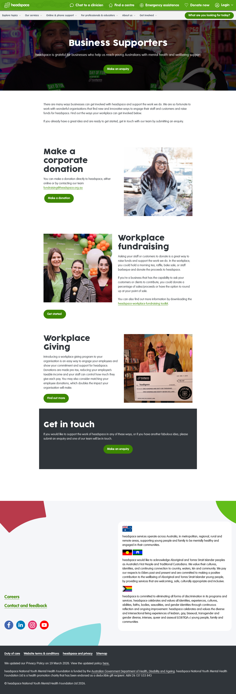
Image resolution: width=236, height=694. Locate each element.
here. (106, 663)
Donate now (197, 5)
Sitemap (101, 653)
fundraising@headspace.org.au (63, 188)
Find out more (56, 398)
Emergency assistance (159, 5)
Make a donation (59, 198)
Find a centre (121, 5)
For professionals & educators (99, 15)
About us (128, 15)
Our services (33, 15)
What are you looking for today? (209, 15)
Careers (11, 597)
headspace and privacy (78, 653)
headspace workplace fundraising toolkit (143, 303)
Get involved (148, 15)
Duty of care (12, 653)
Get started (54, 314)
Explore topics (11, 15)
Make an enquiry (118, 449)
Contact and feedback (25, 606)
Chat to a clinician (86, 5)
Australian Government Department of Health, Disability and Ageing (133, 671)
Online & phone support (61, 15)
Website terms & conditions (41, 653)
